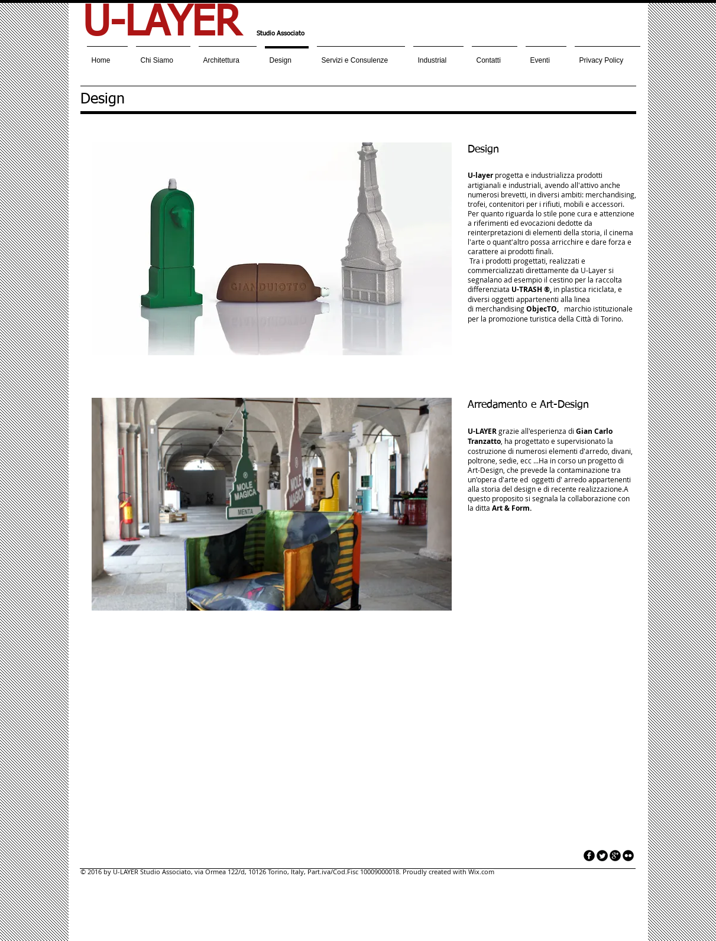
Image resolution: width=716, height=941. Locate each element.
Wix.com (481, 871)
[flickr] (628, 855)
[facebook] (589, 855)
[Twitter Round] (602, 855)
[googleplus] (615, 855)
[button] (272, 248)
